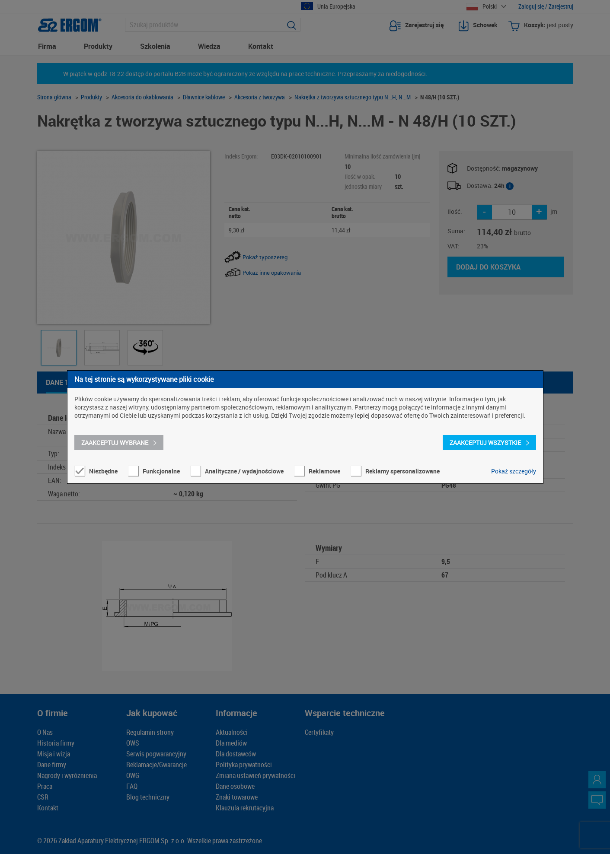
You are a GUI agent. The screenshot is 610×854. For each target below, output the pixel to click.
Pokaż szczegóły (513, 471)
